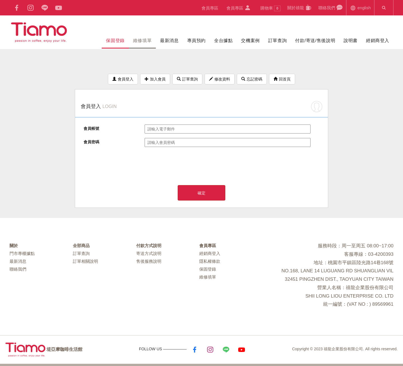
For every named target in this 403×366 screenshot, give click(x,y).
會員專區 (210, 8)
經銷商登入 (377, 40)
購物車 (270, 8)
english (360, 7)
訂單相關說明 (85, 261)
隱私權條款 (209, 261)
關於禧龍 (299, 7)
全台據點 (223, 40)
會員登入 (122, 79)
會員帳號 (91, 128)
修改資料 (219, 79)
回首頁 (282, 79)
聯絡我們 (330, 7)
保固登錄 (115, 40)
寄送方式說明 (148, 253)
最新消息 (169, 40)
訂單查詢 (277, 40)
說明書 (351, 40)
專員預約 (196, 40)
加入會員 (155, 79)
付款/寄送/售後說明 (315, 40)
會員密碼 (91, 142)
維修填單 (142, 40)
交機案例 (250, 40)
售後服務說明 (148, 261)
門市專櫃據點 (22, 253)
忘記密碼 (251, 79)
